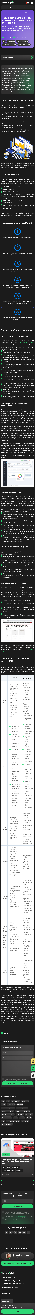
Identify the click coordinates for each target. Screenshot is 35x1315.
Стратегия (25, 1101)
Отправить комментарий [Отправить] (17, 1083)
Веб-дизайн (11, 41)
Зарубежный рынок (13, 1121)
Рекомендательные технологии (12, 1307)
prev (1, 1180)
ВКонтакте (28, 1114)
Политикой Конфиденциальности (22, 1078)
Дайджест (19, 1114)
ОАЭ (3, 1121)
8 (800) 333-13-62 (16, 7)
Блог (10, 12)
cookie (13, 1305)
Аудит (3, 1104)
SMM (8, 1101)
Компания (25, 1121)
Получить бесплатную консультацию (17, 1263)
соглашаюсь (9, 1211)
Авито (16, 1118)
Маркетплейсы (6, 1118)
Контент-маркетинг (8, 1108)
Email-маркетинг (22, 1108)
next (33, 1180)
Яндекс (22, 1118)
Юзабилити (11, 1104)
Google (29, 1118)
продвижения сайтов (27, 342)
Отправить (17, 1206)
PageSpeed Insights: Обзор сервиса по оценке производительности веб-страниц (17, 1162)
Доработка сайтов (24, 45)
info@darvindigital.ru (10, 1280)
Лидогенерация (7, 1124)
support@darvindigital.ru (12, 1283)
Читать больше (17, 1186)
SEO (4, 41)
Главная (4, 12)
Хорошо (17, 1311)
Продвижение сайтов (9, 45)
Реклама (20, 1104)
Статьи (15, 12)
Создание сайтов (22, 41)
